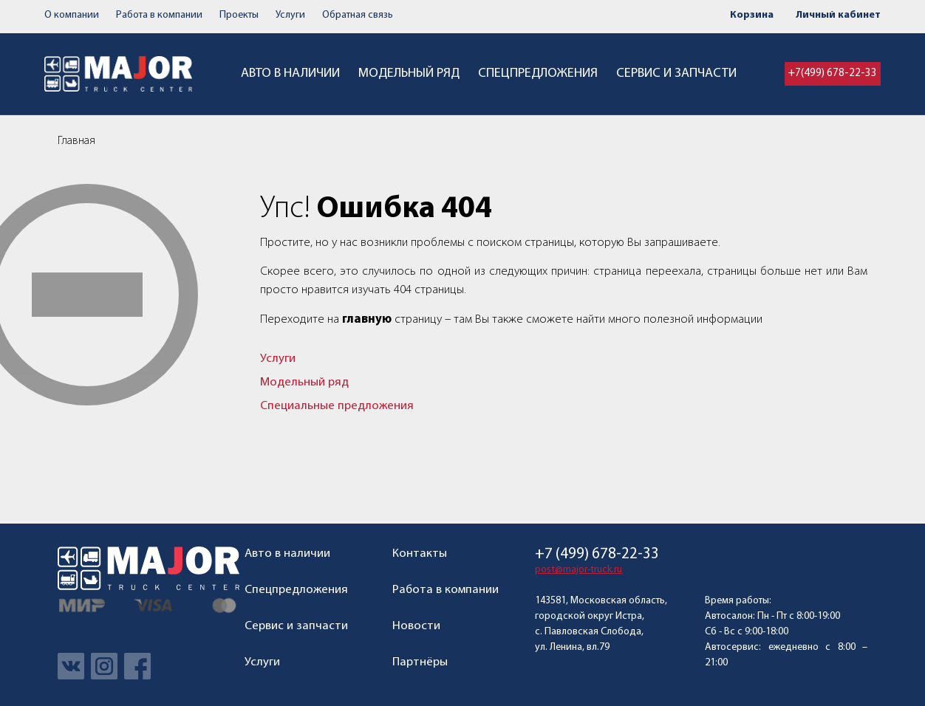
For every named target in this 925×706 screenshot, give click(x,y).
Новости (416, 626)
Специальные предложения (337, 406)
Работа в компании (159, 15)
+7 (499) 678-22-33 (597, 554)
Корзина (752, 15)
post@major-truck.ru (578, 569)
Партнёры (420, 662)
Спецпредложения (538, 73)
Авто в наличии (290, 73)
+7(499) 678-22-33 (832, 73)
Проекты (239, 15)
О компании (71, 15)
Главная (76, 141)
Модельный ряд (409, 73)
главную (367, 319)
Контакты (419, 553)
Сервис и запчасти (676, 73)
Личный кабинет (838, 15)
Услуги (290, 15)
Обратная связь (357, 15)
